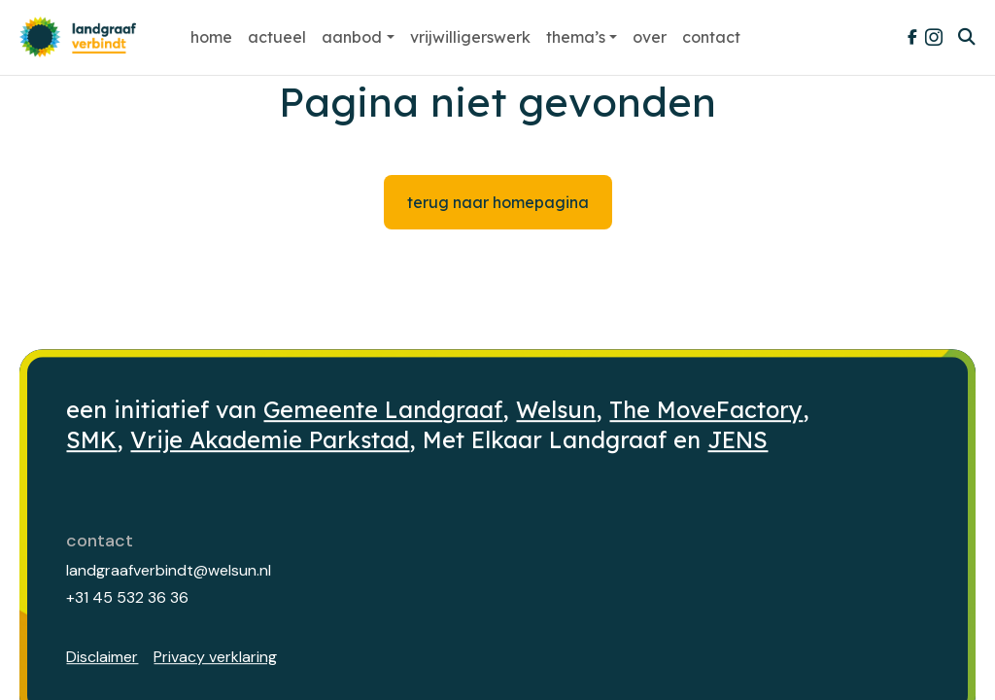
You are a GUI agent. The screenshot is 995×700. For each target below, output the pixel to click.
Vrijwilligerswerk (470, 37)
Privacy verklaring (215, 657)
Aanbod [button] (352, 37)
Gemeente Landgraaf (382, 410)
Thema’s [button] (575, 37)
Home (211, 37)
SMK (91, 440)
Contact (711, 37)
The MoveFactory (706, 410)
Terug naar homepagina (498, 202)
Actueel (277, 37)
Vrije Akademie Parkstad (269, 440)
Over (650, 37)
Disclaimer (102, 657)
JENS (737, 440)
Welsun (556, 410)
